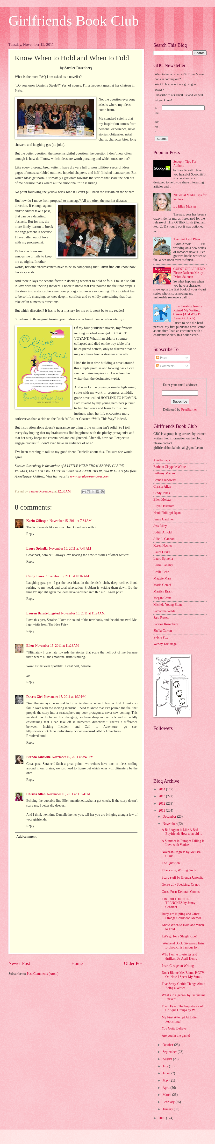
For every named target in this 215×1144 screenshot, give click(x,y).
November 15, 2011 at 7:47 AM (70, 548)
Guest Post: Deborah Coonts (181, 892)
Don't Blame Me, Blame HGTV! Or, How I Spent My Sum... (183, 975)
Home (77, 963)
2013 (162, 796)
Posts (161, 358)
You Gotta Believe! (174, 1028)
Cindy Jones (35, 576)
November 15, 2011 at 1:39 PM (65, 697)
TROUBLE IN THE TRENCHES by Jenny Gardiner (178, 903)
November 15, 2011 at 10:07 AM (67, 576)
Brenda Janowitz (38, 757)
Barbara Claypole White (169, 467)
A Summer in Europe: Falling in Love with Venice (183, 843)
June (166, 1073)
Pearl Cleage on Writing (178, 966)
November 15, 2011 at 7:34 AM (71, 521)
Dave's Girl (34, 697)
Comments (165, 366)
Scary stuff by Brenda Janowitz (182, 877)
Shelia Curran (162, 631)
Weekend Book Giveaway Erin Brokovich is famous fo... (183, 945)
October (168, 1045)
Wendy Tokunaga (165, 644)
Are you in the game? (176, 1035)
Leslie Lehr (161, 572)
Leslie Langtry (163, 565)
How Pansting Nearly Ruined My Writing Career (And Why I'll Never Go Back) (187, 312)
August (168, 1059)
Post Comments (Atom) (42, 974)
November (170, 824)
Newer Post (19, 963)
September (170, 1052)
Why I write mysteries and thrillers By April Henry (179, 956)
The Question (171, 863)
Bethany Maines (164, 473)
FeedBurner (189, 409)
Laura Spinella (37, 548)
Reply (30, 534)
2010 (162, 1118)
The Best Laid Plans (187, 239)
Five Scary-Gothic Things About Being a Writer (183, 986)
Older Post (134, 963)
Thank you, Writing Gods (179, 870)
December (170, 816)
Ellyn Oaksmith (163, 506)
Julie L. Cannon (164, 539)
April (167, 1088)
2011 (162, 810)
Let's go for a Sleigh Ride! (179, 936)
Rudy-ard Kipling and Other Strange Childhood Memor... (182, 916)
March (167, 1095)
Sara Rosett (161, 617)
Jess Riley (160, 526)
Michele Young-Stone (167, 604)
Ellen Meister (162, 499)
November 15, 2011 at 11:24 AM (83, 613)
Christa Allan (35, 794)
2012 (162, 803)
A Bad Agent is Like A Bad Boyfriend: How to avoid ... (182, 832)
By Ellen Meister (184, 206)
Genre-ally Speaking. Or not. (181, 884)
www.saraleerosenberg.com (89, 476)
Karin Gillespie (37, 521)
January (168, 1109)
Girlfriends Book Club (73, 21)
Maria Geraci (162, 585)
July (166, 1066)
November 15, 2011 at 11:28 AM (57, 645)
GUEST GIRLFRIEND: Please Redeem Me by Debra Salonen (189, 273)
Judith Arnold (162, 532)
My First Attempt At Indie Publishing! (179, 1019)
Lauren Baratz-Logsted (43, 613)
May (166, 1080)
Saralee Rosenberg (165, 624)
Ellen (30, 645)
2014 (162, 789)
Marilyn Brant (162, 591)
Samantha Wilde (164, 611)
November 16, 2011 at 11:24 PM (68, 794)
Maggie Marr (162, 578)
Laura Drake (161, 552)
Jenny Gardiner (163, 519)
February (169, 1102)
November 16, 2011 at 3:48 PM (73, 757)
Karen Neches (162, 545)
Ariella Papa (161, 460)
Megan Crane (162, 598)
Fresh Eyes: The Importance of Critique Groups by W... (182, 1008)
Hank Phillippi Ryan (167, 513)
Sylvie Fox (160, 637)
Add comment (26, 836)
